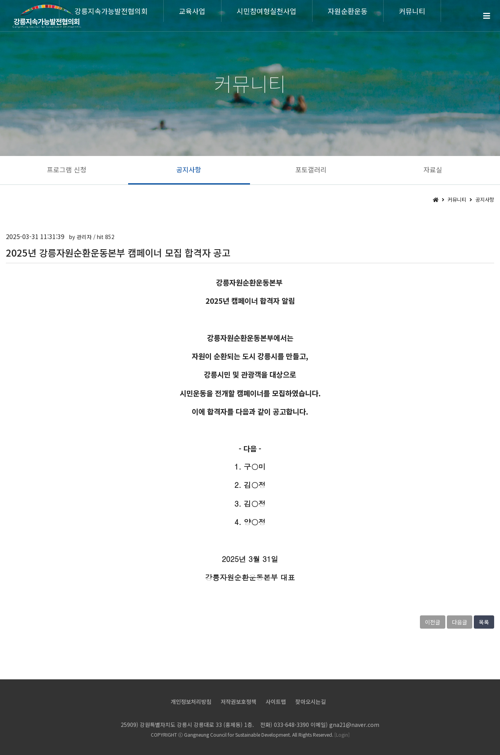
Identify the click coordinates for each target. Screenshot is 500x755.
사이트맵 (276, 701)
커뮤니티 (412, 11)
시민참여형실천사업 (266, 11)
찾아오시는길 (310, 701)
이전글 (432, 622)
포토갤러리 (311, 169)
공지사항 (188, 169)
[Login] (342, 734)
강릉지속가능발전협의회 (111, 11)
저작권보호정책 (238, 701)
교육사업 (192, 11)
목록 (484, 622)
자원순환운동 (348, 11)
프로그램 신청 (66, 169)
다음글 (459, 622)
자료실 (432, 169)
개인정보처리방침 (191, 701)
